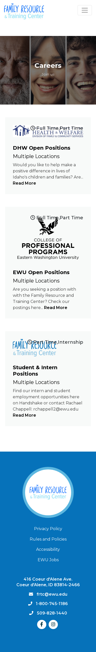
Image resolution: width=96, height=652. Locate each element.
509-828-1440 (52, 613)
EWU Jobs (48, 559)
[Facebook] (41, 624)
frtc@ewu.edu (52, 594)
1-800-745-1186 (52, 603)
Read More (24, 183)
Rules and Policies (48, 539)
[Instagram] (53, 624)
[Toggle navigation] (85, 10)
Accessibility (48, 549)
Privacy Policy (48, 528)
